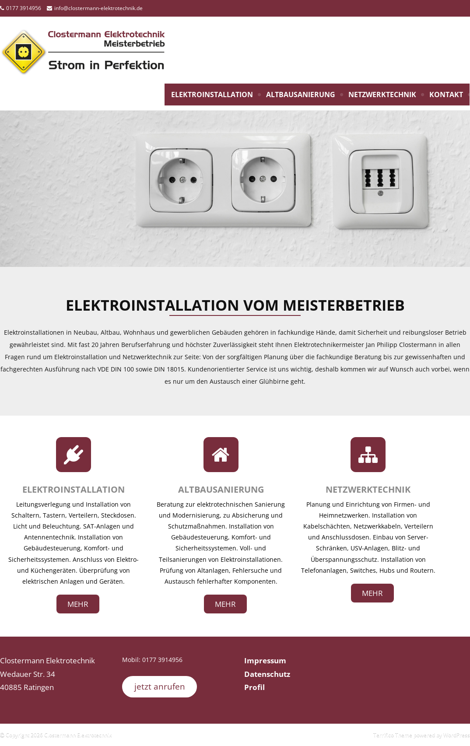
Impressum (265, 660)
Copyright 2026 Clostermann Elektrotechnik (58, 735)
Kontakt (446, 94)
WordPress (456, 735)
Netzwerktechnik (382, 94)
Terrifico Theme (392, 735)
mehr (77, 604)
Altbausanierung (300, 94)
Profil (254, 687)
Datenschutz (267, 674)
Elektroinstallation (212, 94)
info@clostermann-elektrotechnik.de (98, 8)
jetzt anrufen (159, 686)
